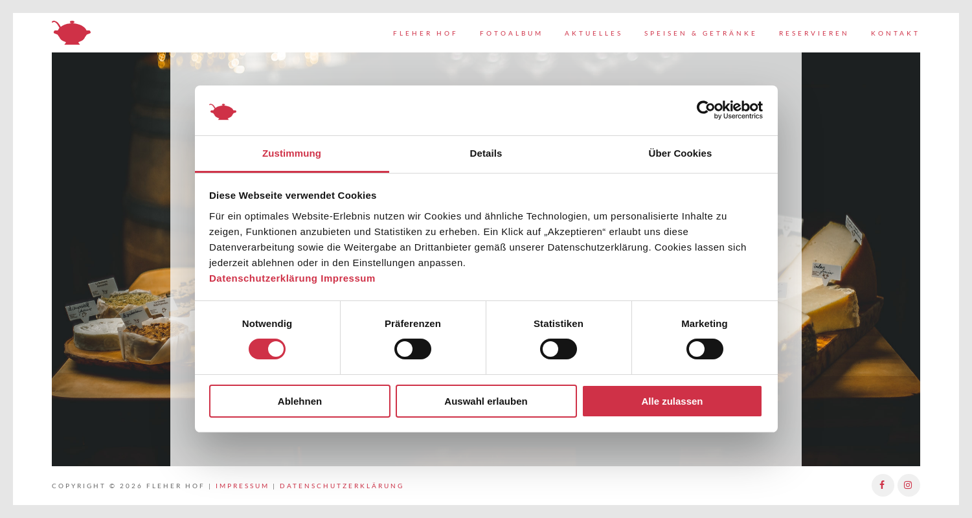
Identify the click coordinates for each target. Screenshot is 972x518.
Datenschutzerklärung (263, 278)
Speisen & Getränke (701, 33)
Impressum (348, 278)
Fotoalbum (511, 33)
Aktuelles (594, 33)
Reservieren (814, 33)
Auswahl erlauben (485, 401)
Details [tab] (486, 153)
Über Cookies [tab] (680, 153)
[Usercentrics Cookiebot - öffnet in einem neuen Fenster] (706, 110)
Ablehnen (300, 401)
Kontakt (895, 33)
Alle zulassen (672, 401)
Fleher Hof (425, 33)
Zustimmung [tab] (291, 153)
